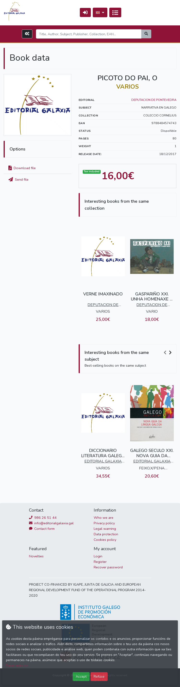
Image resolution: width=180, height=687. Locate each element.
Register (100, 561)
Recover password (108, 567)
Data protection (106, 534)
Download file (22, 168)
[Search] (88, 33)
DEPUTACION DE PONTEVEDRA (153, 100)
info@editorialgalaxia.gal (51, 523)
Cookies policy (105, 539)
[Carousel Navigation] (168, 352)
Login (98, 556)
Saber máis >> (17, 665)
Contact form (42, 528)
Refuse (99, 676)
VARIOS (127, 87)
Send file (18, 179)
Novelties (36, 556)
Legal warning (105, 528)
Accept (81, 676)
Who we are (103, 517)
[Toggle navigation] (115, 12)
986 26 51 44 (43, 517)
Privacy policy (104, 523)
